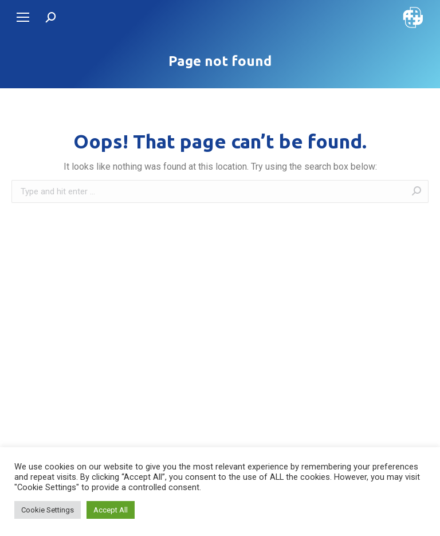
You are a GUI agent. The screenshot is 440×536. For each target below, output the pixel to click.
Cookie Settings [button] (47, 510)
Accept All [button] (110, 510)
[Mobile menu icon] (22, 17)
